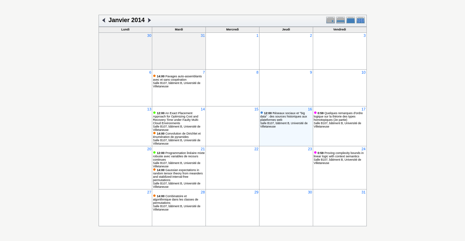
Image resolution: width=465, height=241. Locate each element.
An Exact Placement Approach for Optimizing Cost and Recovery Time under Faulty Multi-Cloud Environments (176, 118)
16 (310, 109)
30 (149, 35)
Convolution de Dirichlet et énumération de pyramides (176, 135)
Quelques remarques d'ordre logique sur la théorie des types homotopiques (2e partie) (338, 116)
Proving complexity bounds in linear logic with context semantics (339, 154)
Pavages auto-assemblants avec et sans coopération (177, 78)
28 (203, 192)
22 (256, 149)
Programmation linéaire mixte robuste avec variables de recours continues (179, 156)
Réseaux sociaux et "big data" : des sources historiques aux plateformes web (283, 116)
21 (203, 149)
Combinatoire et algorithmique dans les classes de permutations (175, 199)
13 (149, 109)
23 (310, 149)
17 (363, 109)
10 (363, 72)
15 (256, 109)
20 (149, 149)
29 (256, 192)
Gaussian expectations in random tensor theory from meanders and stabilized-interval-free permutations (178, 175)
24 (363, 149)
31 (203, 35)
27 (149, 192)
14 (203, 109)
